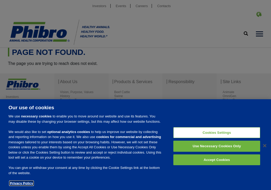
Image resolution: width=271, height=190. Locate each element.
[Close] (264, 147)
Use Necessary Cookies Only (217, 148)
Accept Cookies (217, 162)
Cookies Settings (216, 135)
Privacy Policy (21, 185)
